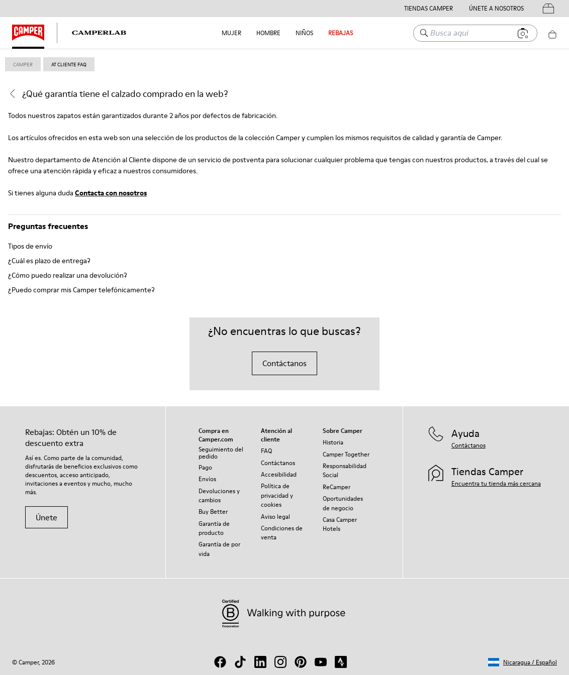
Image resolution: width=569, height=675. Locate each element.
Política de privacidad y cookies (277, 495)
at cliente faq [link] (68, 64)
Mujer (231, 33)
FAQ (266, 450)
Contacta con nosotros (111, 193)
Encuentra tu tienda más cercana (496, 483)
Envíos (207, 479)
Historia (333, 442)
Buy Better (213, 511)
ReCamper (336, 487)
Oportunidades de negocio (343, 503)
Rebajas (340, 33)
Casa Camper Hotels (340, 524)
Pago (205, 467)
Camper (23, 64)
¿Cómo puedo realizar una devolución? (67, 275)
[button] (522, 662)
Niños (304, 33)
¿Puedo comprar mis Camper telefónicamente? (81, 290)
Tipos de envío (30, 246)
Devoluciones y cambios (219, 495)
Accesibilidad (279, 474)
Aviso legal (275, 516)
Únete (46, 517)
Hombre (268, 33)
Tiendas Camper (428, 9)
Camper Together (346, 454)
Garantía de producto (214, 528)
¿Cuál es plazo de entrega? (49, 261)
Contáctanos (284, 363)
